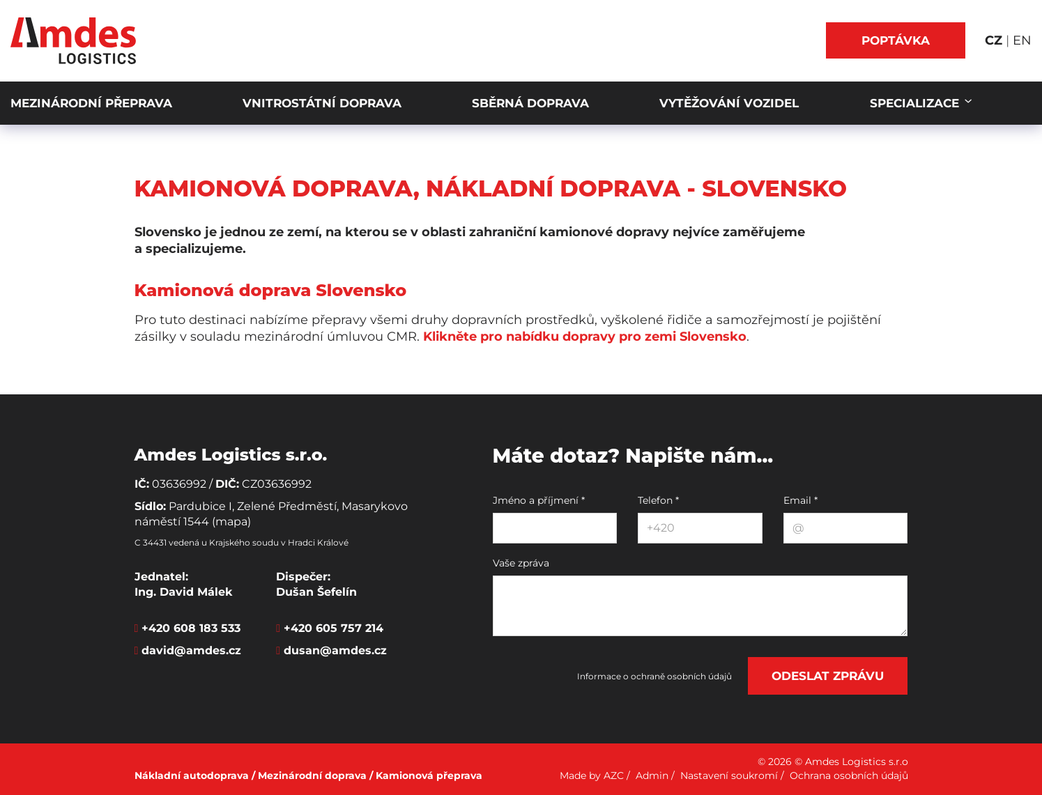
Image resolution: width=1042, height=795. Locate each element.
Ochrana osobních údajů (849, 775)
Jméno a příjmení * (539, 500)
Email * (800, 500)
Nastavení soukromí (729, 775)
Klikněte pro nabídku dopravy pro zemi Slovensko (584, 336)
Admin (652, 775)
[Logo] (73, 40)
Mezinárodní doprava (312, 775)
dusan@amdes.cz (335, 650)
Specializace (916, 103)
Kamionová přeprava (429, 775)
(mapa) (231, 521)
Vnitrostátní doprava (322, 103)
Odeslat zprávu (828, 676)
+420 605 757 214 (333, 628)
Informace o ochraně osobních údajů (654, 676)
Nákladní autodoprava (192, 775)
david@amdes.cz (191, 650)
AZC (614, 775)
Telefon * (658, 500)
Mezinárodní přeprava (91, 103)
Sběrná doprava (530, 103)
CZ (995, 40)
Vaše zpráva (521, 563)
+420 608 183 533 (190, 628)
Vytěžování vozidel (729, 103)
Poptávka (895, 40)
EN (1022, 40)
